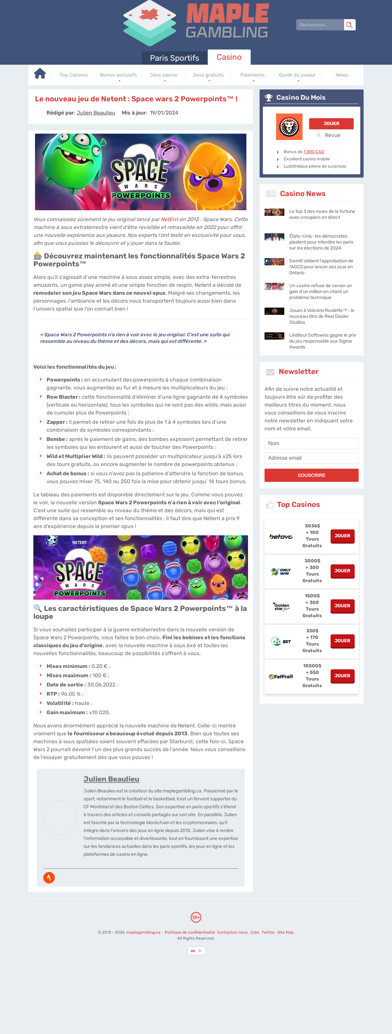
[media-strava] (49, 878)
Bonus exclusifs (118, 75)
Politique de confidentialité (190, 932)
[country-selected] (193, 951)
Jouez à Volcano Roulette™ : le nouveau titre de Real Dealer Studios (321, 316)
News (342, 75)
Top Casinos (73, 75)
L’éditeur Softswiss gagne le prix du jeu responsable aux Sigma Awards (322, 341)
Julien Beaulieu (111, 779)
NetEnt (169, 219)
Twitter (268, 932)
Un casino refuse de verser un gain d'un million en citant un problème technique (320, 291)
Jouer (331, 123)
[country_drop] (201, 951)
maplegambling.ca (143, 932)
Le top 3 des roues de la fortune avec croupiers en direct (322, 214)
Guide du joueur (297, 75)
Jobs (254, 932)
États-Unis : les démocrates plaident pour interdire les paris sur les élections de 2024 (321, 242)
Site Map (285, 932)
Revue (328, 135)
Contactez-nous (232, 932)
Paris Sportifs (174, 58)
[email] (312, 458)
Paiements (252, 75)
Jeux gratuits (208, 75)
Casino (229, 57)
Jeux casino (164, 75)
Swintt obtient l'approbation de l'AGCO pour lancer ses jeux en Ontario (321, 267)
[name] (312, 443)
